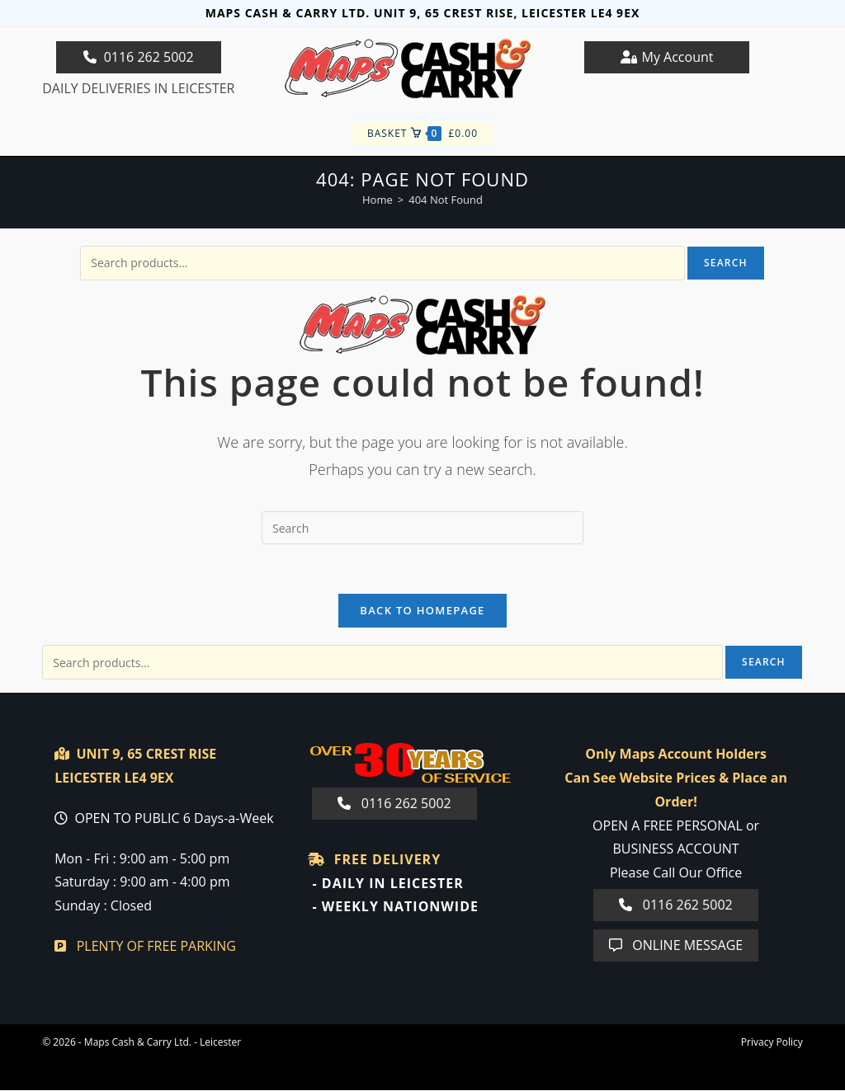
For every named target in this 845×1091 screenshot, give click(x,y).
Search (726, 263)
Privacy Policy (772, 1043)
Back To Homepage (422, 611)
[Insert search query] (422, 527)
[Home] (377, 199)
